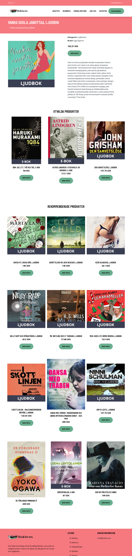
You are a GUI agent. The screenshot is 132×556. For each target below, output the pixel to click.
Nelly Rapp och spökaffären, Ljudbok (26, 336)
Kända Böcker (80, 11)
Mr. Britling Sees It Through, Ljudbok (66, 336)
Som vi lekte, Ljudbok (105, 409)
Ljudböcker (82, 37)
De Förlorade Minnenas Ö (26, 500)
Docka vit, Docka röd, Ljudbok (26, 262)
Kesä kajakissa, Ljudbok (105, 262)
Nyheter (103, 11)
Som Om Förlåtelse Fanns (105, 492)
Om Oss (93, 11)
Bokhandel (116, 11)
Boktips (56, 11)
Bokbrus (67, 11)
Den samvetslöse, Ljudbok (105, 167)
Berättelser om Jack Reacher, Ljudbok (66, 262)
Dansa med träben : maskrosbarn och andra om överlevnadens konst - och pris (66, 416)
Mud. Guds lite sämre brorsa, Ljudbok (106, 336)
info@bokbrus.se (116, 3)
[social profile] (16, 3)
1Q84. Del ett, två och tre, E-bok (26, 167)
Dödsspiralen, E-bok (66, 492)
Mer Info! (75, 53)
